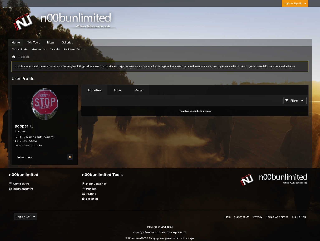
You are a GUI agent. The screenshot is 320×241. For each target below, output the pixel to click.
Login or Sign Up (294, 3)
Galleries (67, 42)
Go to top (299, 216)
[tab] (94, 90)
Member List (38, 49)
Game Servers (19, 183)
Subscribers (24, 157)
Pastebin (89, 188)
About (118, 90)
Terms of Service (277, 216)
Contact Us (241, 216)
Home (15, 42)
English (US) (25, 216)
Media (138, 90)
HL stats (89, 193)
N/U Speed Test (72, 49)
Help (228, 216)
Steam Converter (94, 183)
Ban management (21, 188)
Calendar (55, 49)
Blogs (50, 42)
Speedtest (90, 198)
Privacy (257, 216)
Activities (94, 90)
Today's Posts (19, 49)
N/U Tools (33, 42)
